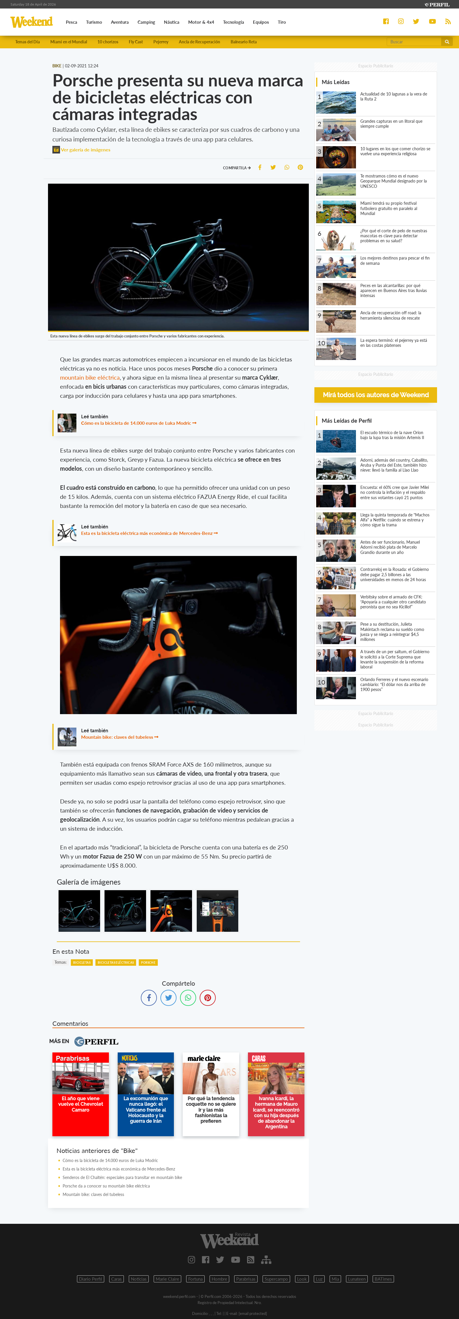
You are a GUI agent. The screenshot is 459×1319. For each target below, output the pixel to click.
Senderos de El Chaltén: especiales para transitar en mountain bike (122, 1177)
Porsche (148, 962)
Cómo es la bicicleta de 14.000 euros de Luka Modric (136, 423)
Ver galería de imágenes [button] (81, 149)
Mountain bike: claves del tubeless (117, 737)
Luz (319, 1279)
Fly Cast (136, 41)
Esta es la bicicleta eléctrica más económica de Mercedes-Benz (147, 533)
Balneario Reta (244, 41)
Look (302, 1279)
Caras (116, 1279)
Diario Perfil (90, 1279)
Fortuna (195, 1279)
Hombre (219, 1279)
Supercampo (276, 1279)
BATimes (383, 1279)
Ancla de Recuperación (199, 41)
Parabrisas (246, 1279)
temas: (60, 962)
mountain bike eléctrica (90, 377)
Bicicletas (81, 962)
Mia (335, 1279)
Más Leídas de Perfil (347, 420)
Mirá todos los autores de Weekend (376, 395)
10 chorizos (107, 41)
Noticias (139, 1279)
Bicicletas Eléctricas (116, 962)
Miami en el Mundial (68, 41)
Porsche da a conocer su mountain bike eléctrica (106, 1185)
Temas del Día (27, 41)
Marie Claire (167, 1279)
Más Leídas (336, 82)
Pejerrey (160, 41)
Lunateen (357, 1279)
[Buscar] (414, 41)
